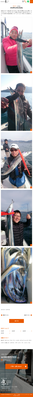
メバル (28, 342)
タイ (9, 342)
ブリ (22, 342)
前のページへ (6, 315)
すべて (2, 340)
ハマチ (16, 342)
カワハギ (22, 340)
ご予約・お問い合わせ (16, 366)
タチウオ (12, 342)
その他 (5, 342)
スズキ (2, 342)
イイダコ (17, 340)
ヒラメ (19, 342)
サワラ (30, 340)
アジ (14, 340)
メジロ (25, 342)
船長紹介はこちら (6, 359)
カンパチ (26, 340)
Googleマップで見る (6, 388)
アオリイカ (6, 340)
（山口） (10, 357)
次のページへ (27, 315)
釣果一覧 (16, 320)
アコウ (11, 340)
